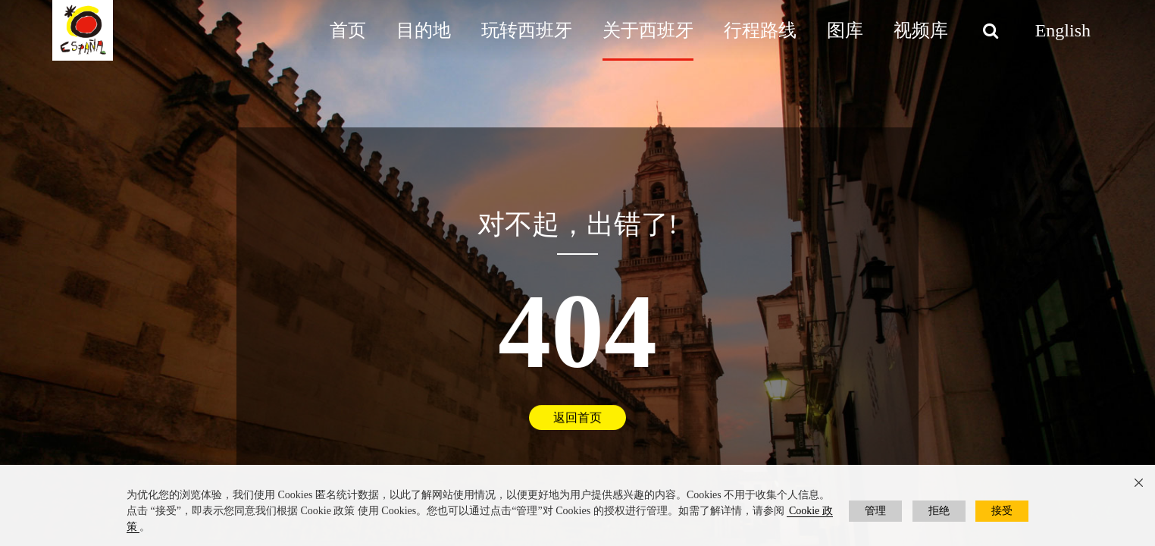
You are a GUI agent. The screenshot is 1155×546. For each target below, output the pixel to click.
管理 (875, 510)
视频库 (921, 30)
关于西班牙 (648, 30)
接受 (1002, 510)
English (1063, 30)
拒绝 (939, 510)
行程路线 (760, 30)
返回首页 (577, 418)
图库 (845, 30)
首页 (348, 30)
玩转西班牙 (526, 30)
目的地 (423, 30)
